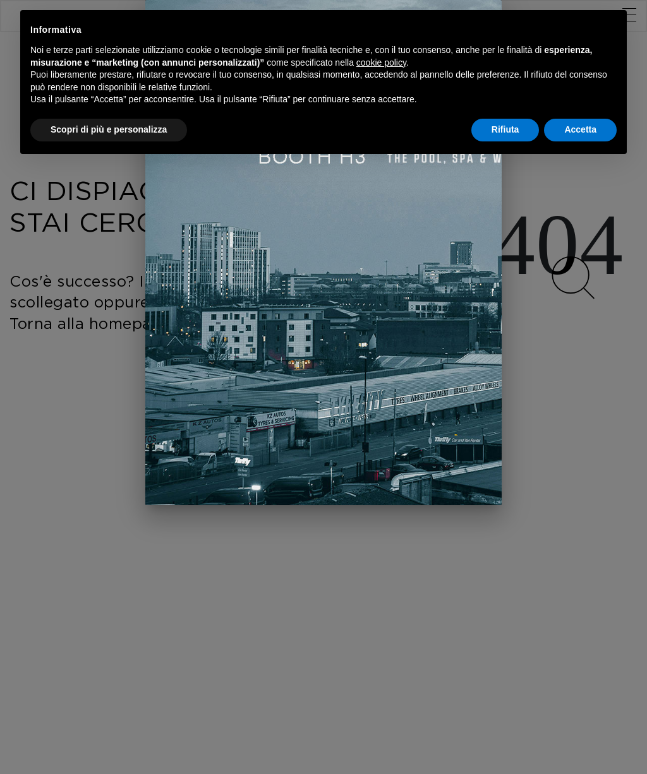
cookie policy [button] (381, 62)
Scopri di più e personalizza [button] (109, 129)
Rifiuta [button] (505, 129)
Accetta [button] (580, 129)
